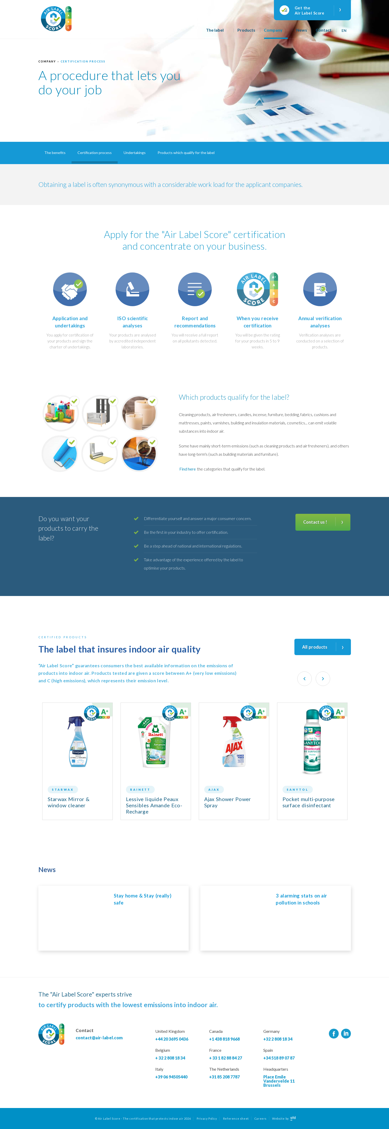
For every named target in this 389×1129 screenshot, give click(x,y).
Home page (194, 32)
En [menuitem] (344, 30)
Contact (323, 29)
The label (215, 29)
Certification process (83, 61)
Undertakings (135, 152)
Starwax (63, 789)
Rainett (140, 789)
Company (273, 29)
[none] (344, 29)
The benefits (55, 152)
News (301, 29)
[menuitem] (344, 29)
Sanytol (298, 789)
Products (246, 29)
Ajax (214, 789)
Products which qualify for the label (186, 152)
